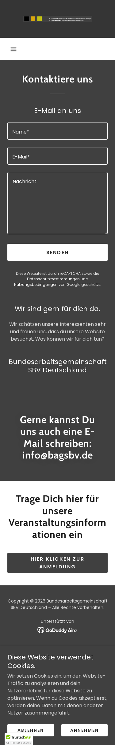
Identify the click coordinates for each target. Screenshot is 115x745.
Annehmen (84, 730)
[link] (57, 18)
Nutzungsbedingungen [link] (36, 284)
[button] (13, 49)
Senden (57, 252)
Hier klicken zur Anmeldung (57, 562)
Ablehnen (30, 730)
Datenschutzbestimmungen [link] (53, 279)
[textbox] (57, 131)
